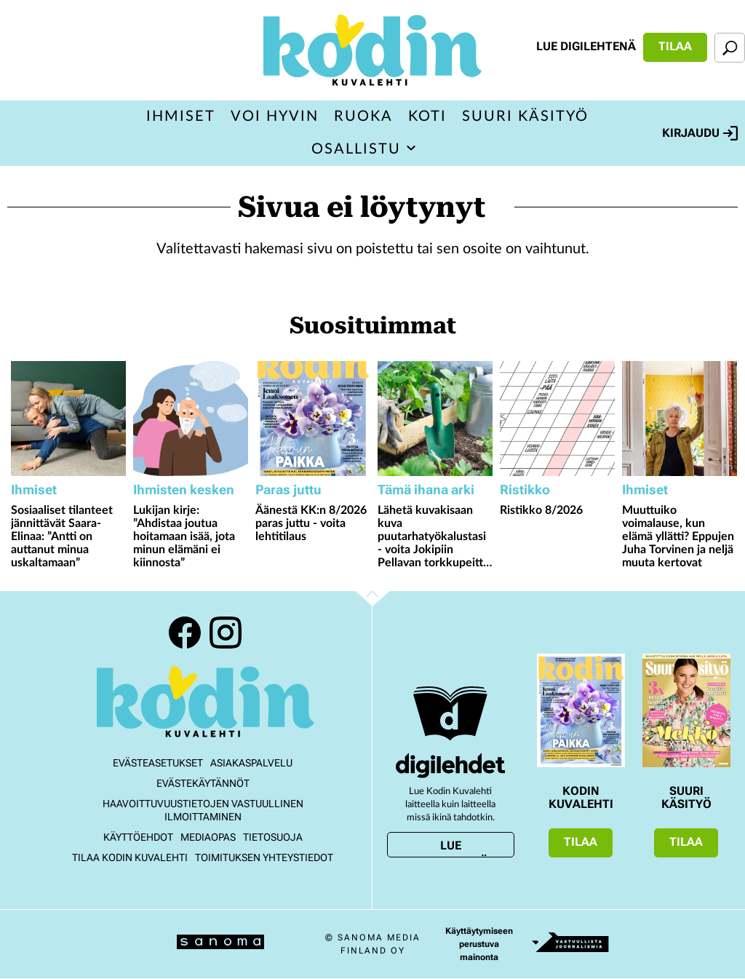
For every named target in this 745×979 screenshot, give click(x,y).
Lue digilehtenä (586, 46)
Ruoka (363, 116)
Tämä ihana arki (426, 489)
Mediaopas (208, 837)
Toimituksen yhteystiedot (264, 857)
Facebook (185, 633)
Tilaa (675, 46)
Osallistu (356, 149)
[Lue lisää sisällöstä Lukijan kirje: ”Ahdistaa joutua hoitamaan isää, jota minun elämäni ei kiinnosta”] (190, 418)
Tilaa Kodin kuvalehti (130, 857)
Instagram (226, 633)
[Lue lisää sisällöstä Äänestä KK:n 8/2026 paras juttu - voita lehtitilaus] (312, 418)
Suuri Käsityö (525, 116)
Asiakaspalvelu (251, 763)
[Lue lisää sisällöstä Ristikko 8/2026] (557, 418)
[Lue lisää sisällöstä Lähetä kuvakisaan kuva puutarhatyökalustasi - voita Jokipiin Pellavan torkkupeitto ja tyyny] (435, 418)
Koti (427, 116)
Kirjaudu (700, 133)
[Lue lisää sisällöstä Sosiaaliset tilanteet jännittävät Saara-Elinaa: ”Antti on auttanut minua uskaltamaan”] (68, 418)
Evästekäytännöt (203, 783)
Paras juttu (288, 489)
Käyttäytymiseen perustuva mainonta (479, 944)
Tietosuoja (273, 837)
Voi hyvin (275, 116)
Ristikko (525, 489)
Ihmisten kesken (183, 489)
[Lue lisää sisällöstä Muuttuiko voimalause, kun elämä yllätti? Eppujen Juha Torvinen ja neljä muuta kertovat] (679, 418)
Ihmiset (180, 116)
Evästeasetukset (158, 763)
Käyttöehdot (138, 837)
